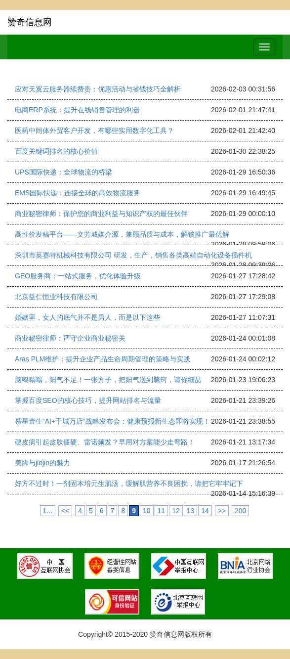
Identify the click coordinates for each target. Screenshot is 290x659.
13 (191, 511)
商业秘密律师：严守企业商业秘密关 (70, 338)
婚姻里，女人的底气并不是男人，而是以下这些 (87, 317)
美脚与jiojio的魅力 (42, 463)
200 (240, 511)
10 (147, 511)
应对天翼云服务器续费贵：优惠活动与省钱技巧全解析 (98, 89)
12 (176, 511)
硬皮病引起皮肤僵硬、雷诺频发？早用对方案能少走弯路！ (105, 442)
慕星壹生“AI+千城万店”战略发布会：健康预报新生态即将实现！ (112, 421)
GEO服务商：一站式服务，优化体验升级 (78, 276)
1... (47, 511)
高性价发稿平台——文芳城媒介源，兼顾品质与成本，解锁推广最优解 (122, 234)
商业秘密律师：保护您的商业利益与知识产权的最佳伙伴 (101, 214)
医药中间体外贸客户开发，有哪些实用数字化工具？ (94, 130)
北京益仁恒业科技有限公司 (56, 297)
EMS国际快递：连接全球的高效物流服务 (77, 193)
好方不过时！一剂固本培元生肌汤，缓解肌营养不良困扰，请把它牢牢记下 (129, 483)
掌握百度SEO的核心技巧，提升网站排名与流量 (88, 400)
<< (65, 511)
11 (162, 511)
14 (205, 511)
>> (222, 511)
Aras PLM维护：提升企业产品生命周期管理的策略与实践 (102, 359)
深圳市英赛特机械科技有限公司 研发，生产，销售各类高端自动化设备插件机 (133, 255)
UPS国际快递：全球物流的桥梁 (63, 172)
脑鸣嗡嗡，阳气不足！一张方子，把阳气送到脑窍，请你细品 (108, 380)
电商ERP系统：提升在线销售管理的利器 (77, 110)
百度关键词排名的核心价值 (56, 151)
